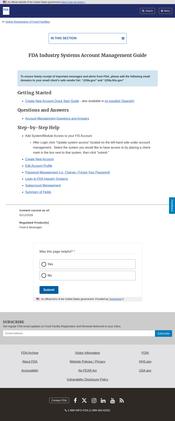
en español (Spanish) (119, 101)
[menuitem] (88, 214)
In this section (64, 38)
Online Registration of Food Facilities (27, 21)
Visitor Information (87, 352)
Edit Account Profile (38, 165)
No (50, 275)
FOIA (145, 352)
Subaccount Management (43, 185)
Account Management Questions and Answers (57, 118)
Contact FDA (59, 400)
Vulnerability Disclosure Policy (87, 379)
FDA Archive (29, 352)
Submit (49, 290)
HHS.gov (145, 361)
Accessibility (29, 370)
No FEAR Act (87, 370)
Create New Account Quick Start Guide (52, 101)
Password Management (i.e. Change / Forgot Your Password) (67, 172)
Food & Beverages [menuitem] (30, 227)
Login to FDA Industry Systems (46, 178)
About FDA (29, 361)
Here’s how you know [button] (73, 2)
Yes (50, 264)
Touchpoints (115, 299)
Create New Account (39, 159)
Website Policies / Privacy (87, 361)
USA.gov (145, 370)
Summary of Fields (38, 192)
